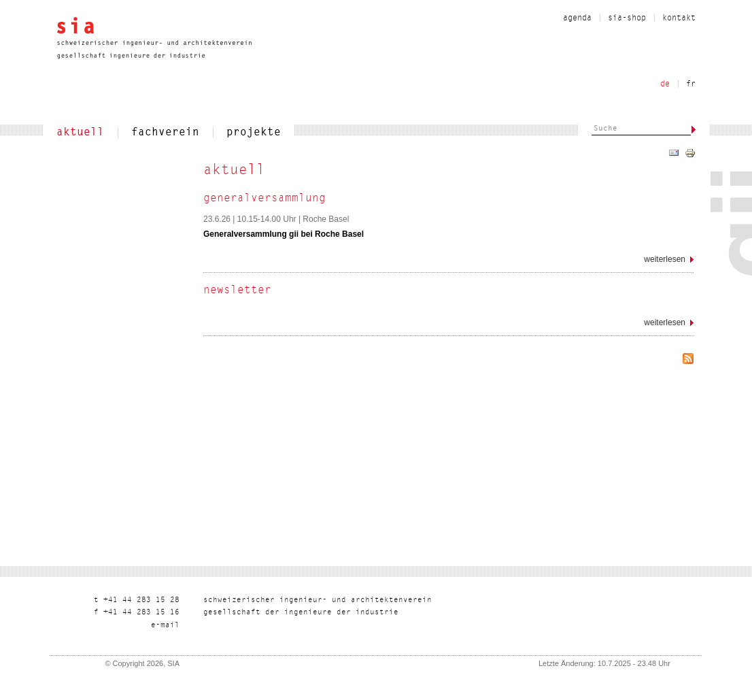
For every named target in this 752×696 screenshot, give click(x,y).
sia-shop (627, 18)
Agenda (577, 18)
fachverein (165, 132)
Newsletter (237, 290)
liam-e (165, 625)
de (665, 84)
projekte (253, 132)
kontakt (679, 18)
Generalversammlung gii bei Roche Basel (283, 234)
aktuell (80, 132)
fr (691, 84)
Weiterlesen (669, 261)
